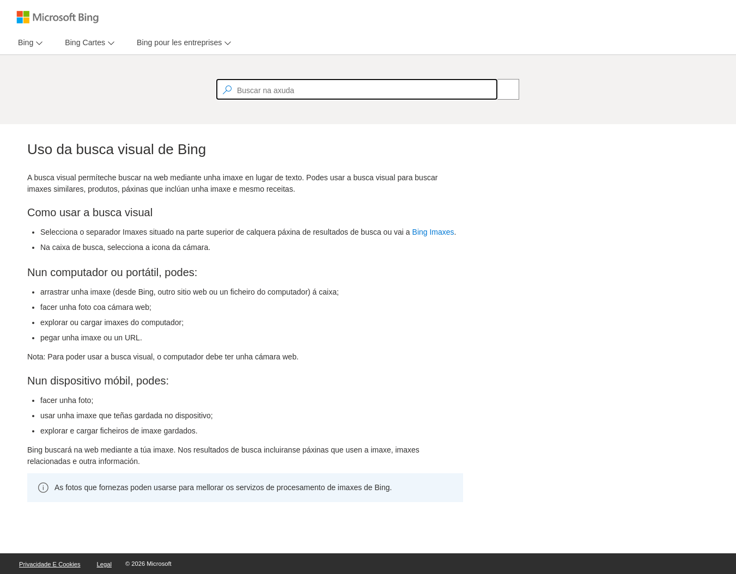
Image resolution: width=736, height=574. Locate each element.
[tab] (23, 43)
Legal (104, 564)
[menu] (29, 43)
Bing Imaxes (433, 232)
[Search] (502, 89)
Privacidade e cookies (50, 564)
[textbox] (357, 89)
